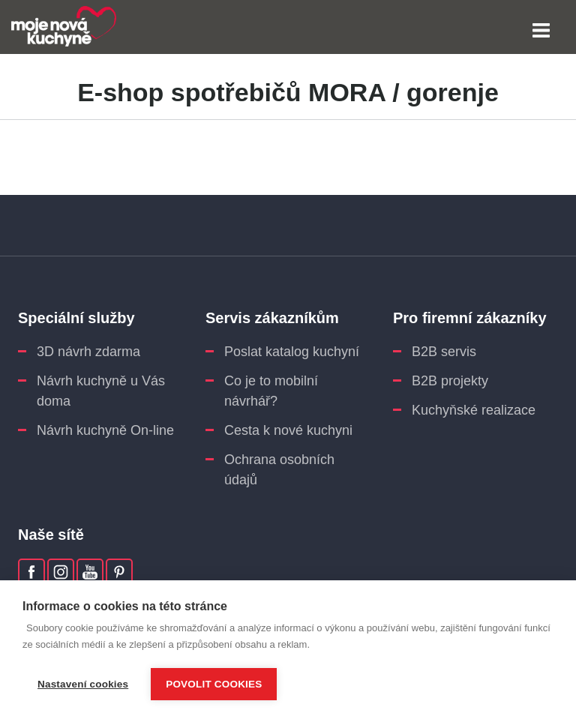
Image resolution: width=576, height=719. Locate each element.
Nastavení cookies (83, 684)
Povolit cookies (214, 684)
